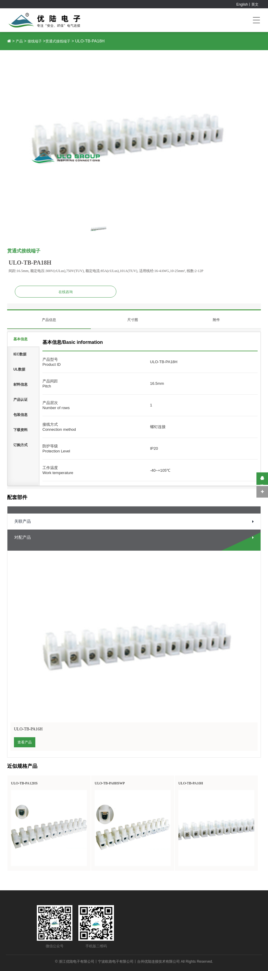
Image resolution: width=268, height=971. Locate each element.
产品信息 (49, 320)
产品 (19, 41)
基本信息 (20, 339)
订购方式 (20, 445)
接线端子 (35, 41)
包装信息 (20, 415)
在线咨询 (65, 292)
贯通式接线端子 (57, 41)
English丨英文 (247, 4)
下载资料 (20, 430)
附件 (216, 320)
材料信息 (20, 384)
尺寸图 (132, 320)
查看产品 (25, 742)
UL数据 (19, 369)
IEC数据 (19, 354)
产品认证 (20, 400)
